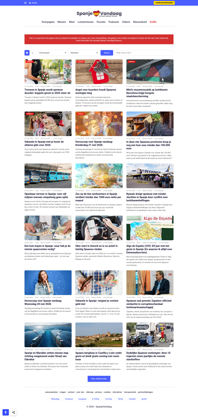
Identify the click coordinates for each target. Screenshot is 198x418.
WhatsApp (55, 399)
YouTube (108, 399)
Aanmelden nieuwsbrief (164, 3)
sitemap (89, 392)
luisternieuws (86, 21)
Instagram (82, 399)
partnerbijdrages (145, 392)
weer (72, 21)
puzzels (101, 21)
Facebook (69, 399)
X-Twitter (96, 399)
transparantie (130, 392)
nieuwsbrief (140, 21)
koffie (153, 21)
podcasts (114, 21)
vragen (63, 392)
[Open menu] (25, 3)
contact (71, 392)
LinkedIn (132, 399)
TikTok (120, 399)
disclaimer (117, 392)
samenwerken (51, 392)
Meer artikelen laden (99, 379)
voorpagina (48, 21)
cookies (107, 392)
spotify (144, 399)
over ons (80, 392)
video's (126, 21)
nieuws (62, 21)
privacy (98, 392)
